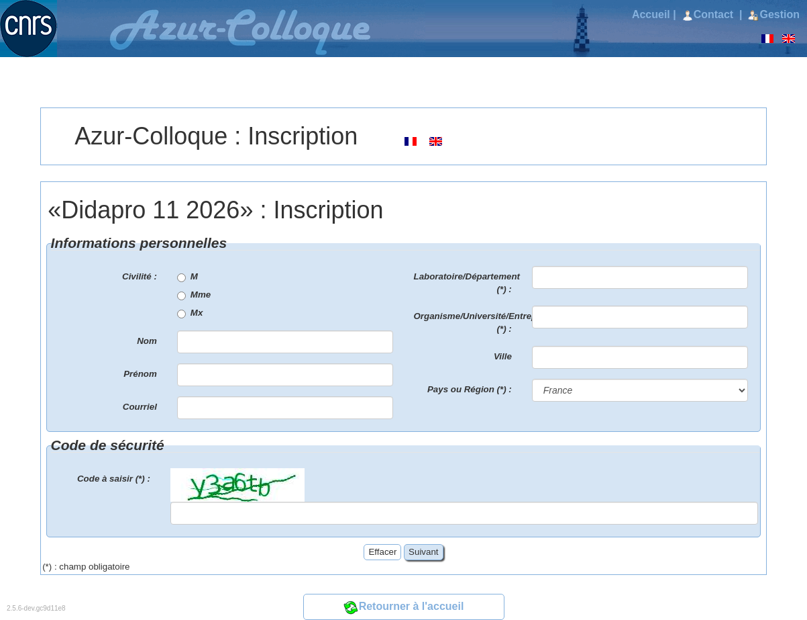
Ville (503, 356)
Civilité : (139, 276)
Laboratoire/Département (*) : (467, 282)
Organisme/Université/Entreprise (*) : (468, 322)
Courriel (140, 407)
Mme (194, 295)
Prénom (140, 374)
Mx (190, 313)
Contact (709, 14)
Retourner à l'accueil (403, 606)
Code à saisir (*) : (113, 479)
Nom (147, 341)
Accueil (651, 14)
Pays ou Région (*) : (469, 389)
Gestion (774, 14)
